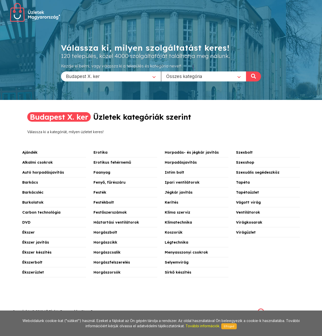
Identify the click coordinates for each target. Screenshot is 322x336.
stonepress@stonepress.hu (32, 306)
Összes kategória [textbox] (184, 76)
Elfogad (229, 326)
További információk (203, 326)
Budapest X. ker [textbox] (83, 76)
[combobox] (111, 76)
